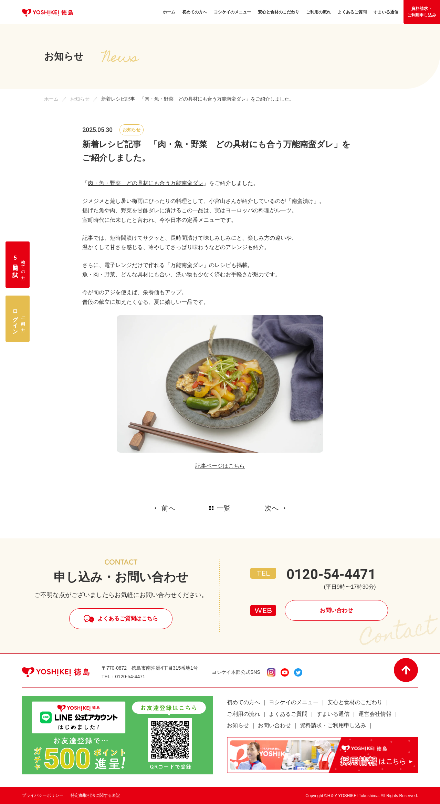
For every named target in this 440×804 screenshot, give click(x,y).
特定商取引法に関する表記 (95, 795)
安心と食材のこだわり (355, 702)
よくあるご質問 (288, 714)
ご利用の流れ (243, 714)
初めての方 (18, 265)
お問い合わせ (336, 610)
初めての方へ (243, 702)
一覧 (224, 508)
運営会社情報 (374, 714)
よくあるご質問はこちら (127, 618)
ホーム (51, 99)
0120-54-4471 (331, 574)
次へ (272, 508)
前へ (168, 508)
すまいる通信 (332, 714)
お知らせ (80, 99)
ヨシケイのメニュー (293, 702)
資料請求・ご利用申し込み (421, 12)
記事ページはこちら (220, 466)
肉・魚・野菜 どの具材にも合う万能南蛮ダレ (145, 183)
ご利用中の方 (18, 319)
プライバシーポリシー (42, 795)
